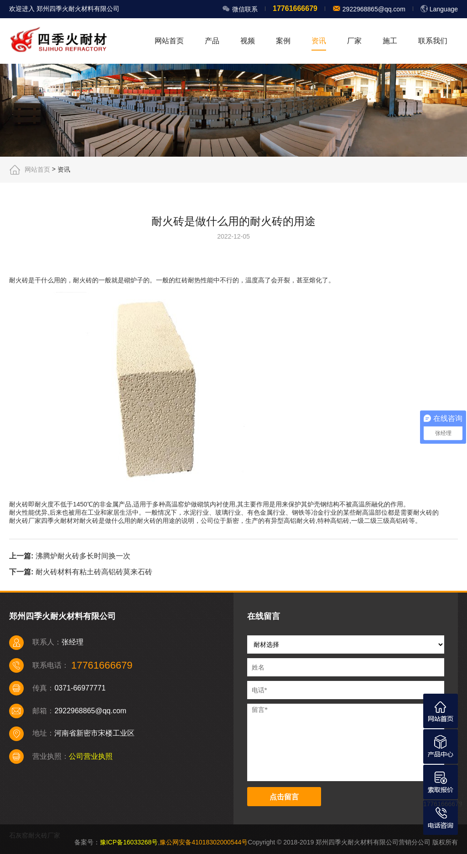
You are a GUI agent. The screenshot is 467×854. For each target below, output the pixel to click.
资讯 (318, 41)
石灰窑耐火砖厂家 (34, 835)
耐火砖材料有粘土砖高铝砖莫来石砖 (94, 572)
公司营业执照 (91, 756)
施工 (390, 41)
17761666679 (442, 804)
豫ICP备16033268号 (129, 842)
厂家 (354, 41)
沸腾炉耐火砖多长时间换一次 (83, 556)
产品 (212, 41)
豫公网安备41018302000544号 (204, 842)
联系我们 (432, 41)
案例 (283, 41)
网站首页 (169, 41)
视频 (247, 41)
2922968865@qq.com (373, 9)
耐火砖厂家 (25, 520)
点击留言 (284, 797)
